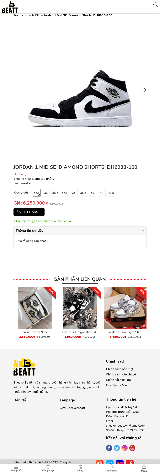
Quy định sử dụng (118, 385)
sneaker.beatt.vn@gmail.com (126, 426)
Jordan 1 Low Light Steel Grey (125, 332)
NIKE (35, 15)
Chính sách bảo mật (119, 369)
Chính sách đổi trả (118, 380)
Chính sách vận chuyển (122, 374)
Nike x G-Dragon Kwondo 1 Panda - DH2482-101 (80, 332)
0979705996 (134, 430)
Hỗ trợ (80, 468)
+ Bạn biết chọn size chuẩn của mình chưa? (42, 221)
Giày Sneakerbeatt (72, 408)
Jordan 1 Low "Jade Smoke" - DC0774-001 (35, 332)
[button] (144, 90)
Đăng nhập (48, 468)
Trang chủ (20, 15)
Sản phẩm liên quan (80, 279)
